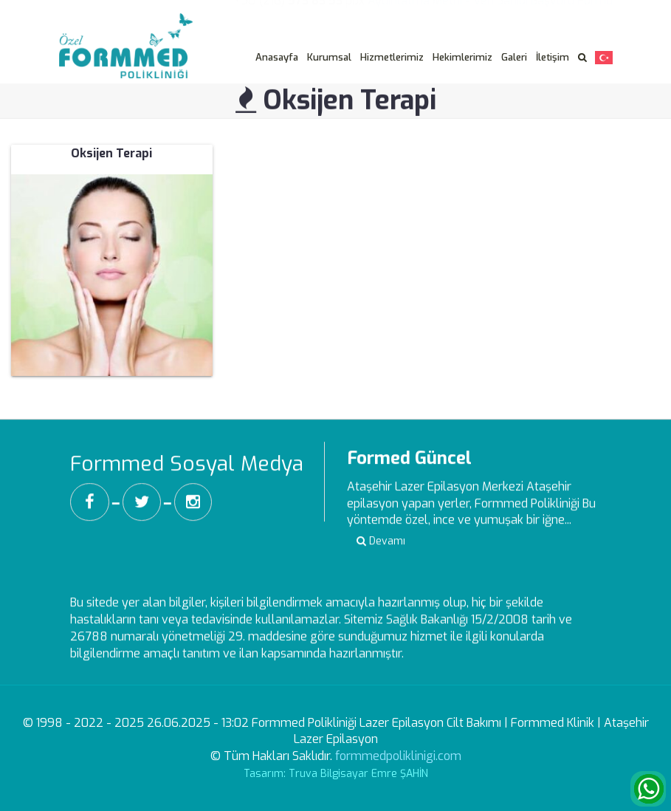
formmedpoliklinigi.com (398, 756)
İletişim (552, 57)
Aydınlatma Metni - (419, 10)
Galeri (514, 57)
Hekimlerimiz (462, 57)
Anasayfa (276, 57)
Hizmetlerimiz (392, 57)
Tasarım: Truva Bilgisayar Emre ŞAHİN (336, 774)
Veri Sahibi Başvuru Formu (543, 10)
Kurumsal (329, 57)
